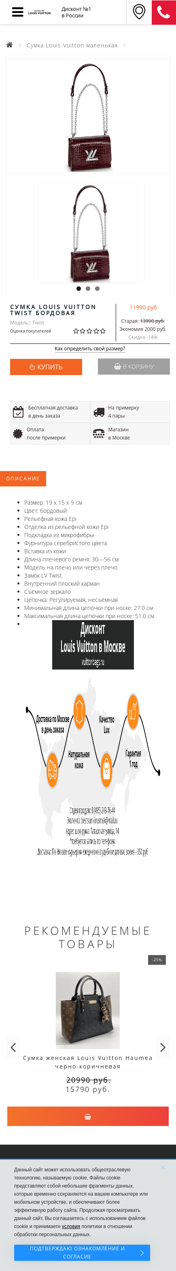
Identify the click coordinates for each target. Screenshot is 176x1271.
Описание (23, 478)
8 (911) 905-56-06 (164, 12)
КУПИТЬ (49, 367)
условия (71, 1226)
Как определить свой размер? (90, 349)
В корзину (134, 366)
